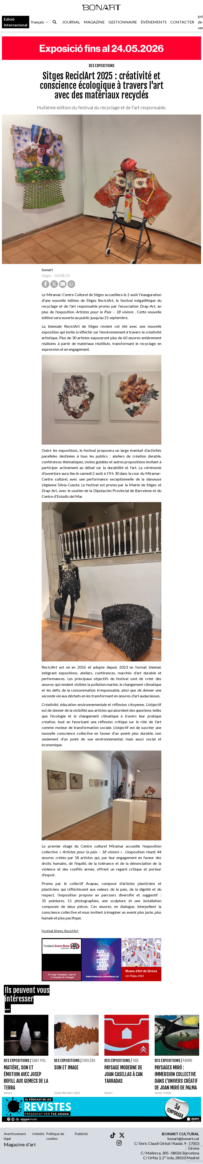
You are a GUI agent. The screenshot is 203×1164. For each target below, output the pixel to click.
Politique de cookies (55, 1136)
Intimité (38, 1134)
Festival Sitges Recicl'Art (60, 931)
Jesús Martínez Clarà (67, 1093)
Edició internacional (15, 22)
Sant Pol (39, 1060)
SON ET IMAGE (66, 1068)
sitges (46, 275)
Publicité (81, 1134)
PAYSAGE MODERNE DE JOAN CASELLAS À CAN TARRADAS (123, 1074)
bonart (47, 269)
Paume (187, 1060)
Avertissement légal (15, 1136)
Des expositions (101, 65)
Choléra (88, 1060)
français (40, 22)
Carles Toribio (163, 1093)
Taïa (135, 1060)
